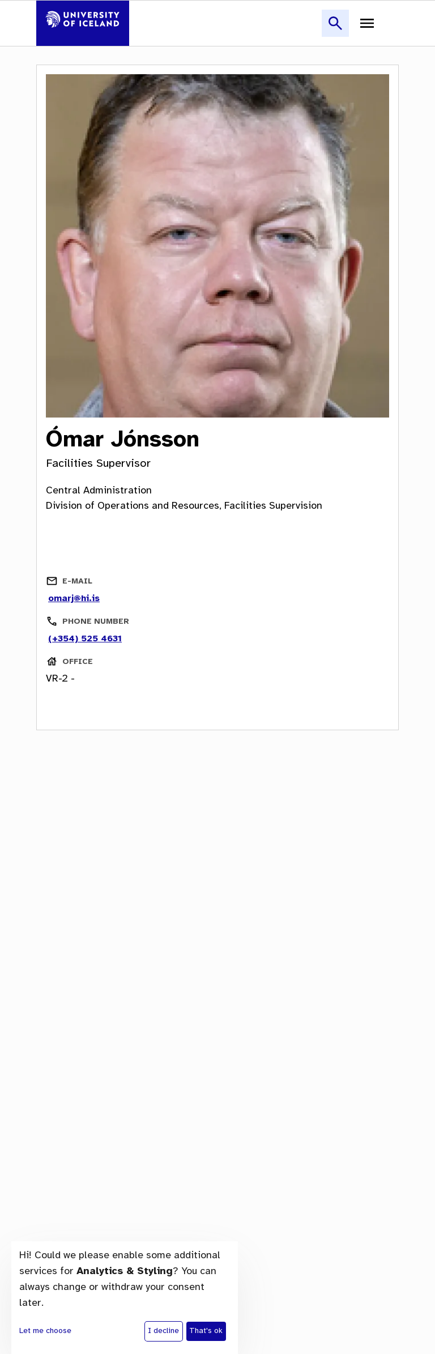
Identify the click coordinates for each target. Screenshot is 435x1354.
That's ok (206, 1331)
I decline (163, 1331)
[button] (335, 30)
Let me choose (45, 1331)
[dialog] (124, 1297)
